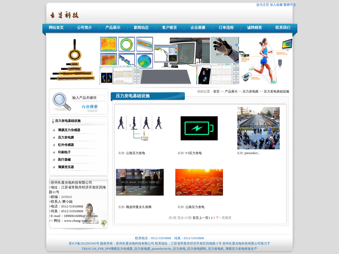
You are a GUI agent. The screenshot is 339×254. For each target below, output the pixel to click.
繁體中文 (289, 5)
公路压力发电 (135, 153)
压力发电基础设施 (276, 91)
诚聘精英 (254, 28)
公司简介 (84, 28)
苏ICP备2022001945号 (84, 243)
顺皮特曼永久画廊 (138, 207)
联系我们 (282, 28)
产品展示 (112, 28)
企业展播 (197, 28)
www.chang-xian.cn (78, 221)
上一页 (203, 218)
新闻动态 (141, 28)
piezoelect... (252, 153)
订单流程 (226, 28)
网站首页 (56, 28)
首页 (216, 91)
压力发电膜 (250, 91)
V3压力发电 (193, 153)
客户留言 (169, 28)
